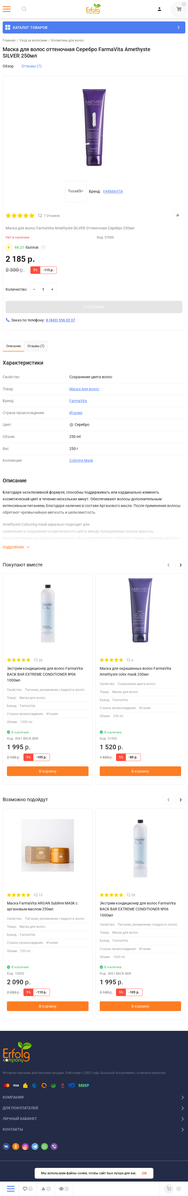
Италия (75, 413)
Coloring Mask (81, 460)
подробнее (16, 547)
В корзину (48, 771)
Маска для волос (84, 389)
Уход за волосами (33, 40)
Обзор (8, 66)
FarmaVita (78, 401)
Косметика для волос (67, 40)
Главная (9, 40)
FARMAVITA (113, 191)
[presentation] (168, 565)
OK (144, 1173)
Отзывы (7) (32, 66)
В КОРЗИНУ (94, 307)
